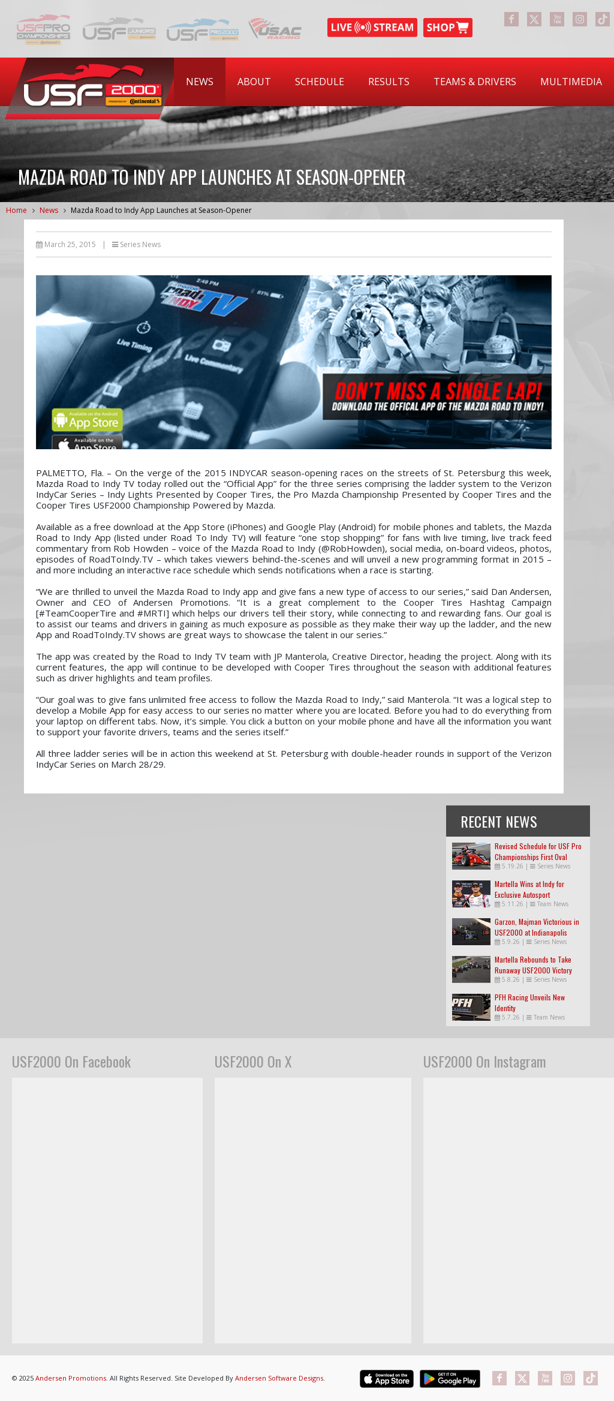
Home (16, 210)
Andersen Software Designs (279, 1377)
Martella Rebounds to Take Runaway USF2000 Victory (533, 964)
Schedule (319, 81)
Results (389, 81)
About (254, 81)
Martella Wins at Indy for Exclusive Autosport (529, 889)
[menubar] (394, 82)
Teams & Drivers (475, 81)
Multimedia (571, 81)
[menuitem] (199, 82)
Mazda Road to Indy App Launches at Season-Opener (161, 210)
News (199, 81)
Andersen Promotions (70, 1377)
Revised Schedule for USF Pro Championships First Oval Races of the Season (538, 857)
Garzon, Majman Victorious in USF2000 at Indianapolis (537, 926)
